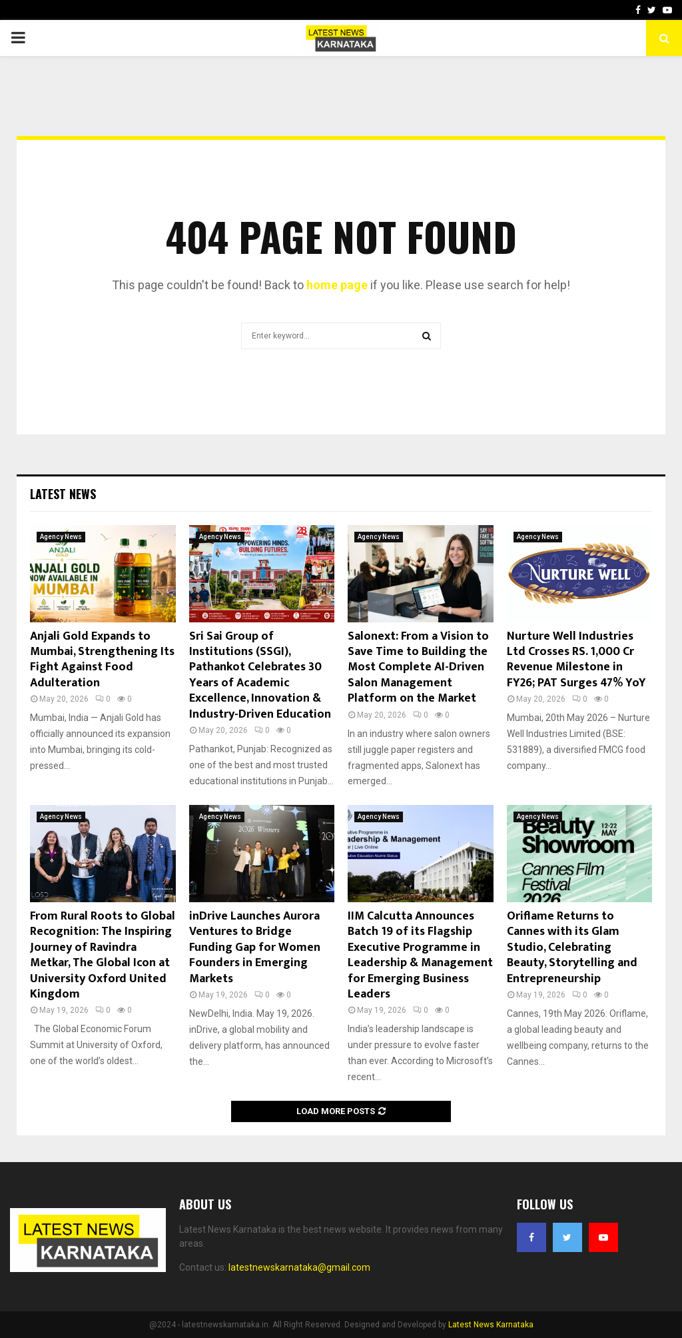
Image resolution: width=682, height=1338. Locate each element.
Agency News (61, 536)
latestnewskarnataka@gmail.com (299, 1267)
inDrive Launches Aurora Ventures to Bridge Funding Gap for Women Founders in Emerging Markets (254, 947)
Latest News (63, 493)
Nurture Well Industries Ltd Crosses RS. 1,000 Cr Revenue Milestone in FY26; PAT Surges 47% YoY (576, 659)
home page (337, 285)
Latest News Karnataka (490, 1324)
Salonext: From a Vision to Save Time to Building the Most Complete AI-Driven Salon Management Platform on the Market (418, 667)
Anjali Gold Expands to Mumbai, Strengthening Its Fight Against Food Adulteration (102, 659)
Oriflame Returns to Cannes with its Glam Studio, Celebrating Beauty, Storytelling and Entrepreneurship (572, 947)
